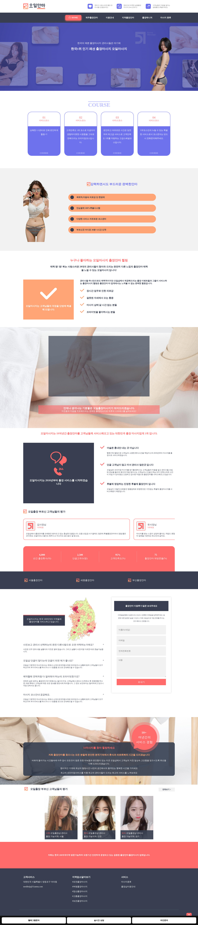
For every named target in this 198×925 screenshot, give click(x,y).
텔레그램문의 (34, 920)
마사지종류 (126, 882)
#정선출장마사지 (79, 891)
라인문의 (164, 920)
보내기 (141, 682)
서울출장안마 (33, 580)
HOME (73, 17)
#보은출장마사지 (79, 901)
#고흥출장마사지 (79, 896)
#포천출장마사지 (79, 882)
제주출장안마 (92, 18)
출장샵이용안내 (128, 887)
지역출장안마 (128, 18)
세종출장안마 (85, 580)
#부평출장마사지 (79, 887)
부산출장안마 (137, 580)
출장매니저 (147, 18)
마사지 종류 (165, 18)
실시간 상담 (99, 920)
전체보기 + (166, 789)
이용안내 (110, 18)
